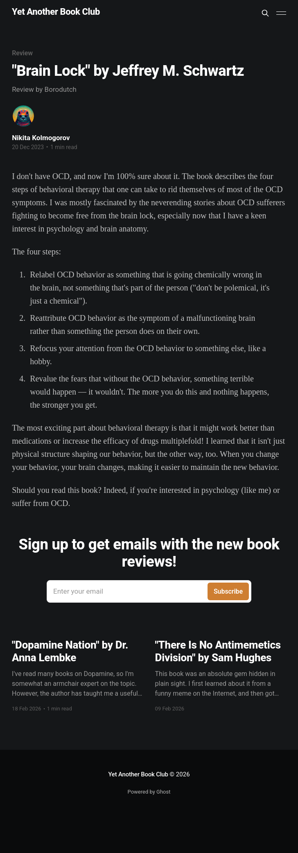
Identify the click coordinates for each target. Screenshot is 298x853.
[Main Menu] (281, 13)
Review (22, 53)
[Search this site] (265, 13)
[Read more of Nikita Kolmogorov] (23, 115)
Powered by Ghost (149, 792)
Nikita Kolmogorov (41, 138)
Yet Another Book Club (56, 12)
